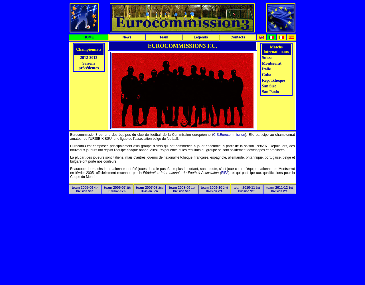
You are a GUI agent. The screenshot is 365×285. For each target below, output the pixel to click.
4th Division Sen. (85, 189)
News (126, 37)
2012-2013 (89, 58)
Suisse (267, 58)
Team (163, 37)
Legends (201, 37)
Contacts (237, 37)
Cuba (266, 75)
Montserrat (271, 63)
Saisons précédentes (89, 65)
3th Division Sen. (117, 189)
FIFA (224, 173)
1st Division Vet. (247, 189)
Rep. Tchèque (273, 80)
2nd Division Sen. (149, 189)
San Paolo (270, 92)
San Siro (269, 86)
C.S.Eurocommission (229, 135)
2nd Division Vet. (214, 189)
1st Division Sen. (182, 189)
